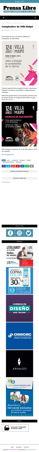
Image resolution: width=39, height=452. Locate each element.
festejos (29, 160)
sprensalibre (6, 30)
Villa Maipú (7, 23)
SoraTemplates (13, 449)
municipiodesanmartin (8, 162)
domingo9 (22, 160)
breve (8, 160)
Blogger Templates (31, 449)
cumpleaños (15, 160)
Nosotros (19, 447)
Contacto (26, 447)
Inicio (3, 23)
